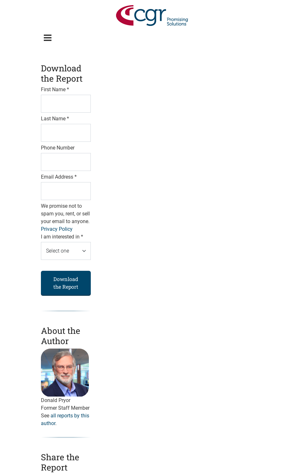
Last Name (55, 119)
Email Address (59, 177)
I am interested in (62, 237)
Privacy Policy (57, 229)
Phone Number (57, 148)
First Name (55, 89)
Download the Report (65, 283)
